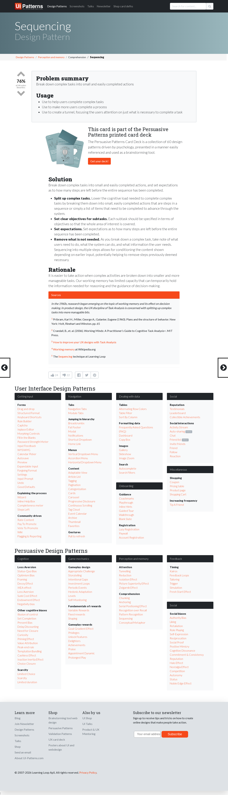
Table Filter (125, 413)
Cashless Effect (26, 655)
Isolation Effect (128, 579)
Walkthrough (126, 514)
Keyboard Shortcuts (29, 417)
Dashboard (125, 435)
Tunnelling (125, 571)
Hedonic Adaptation (80, 591)
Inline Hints (125, 506)
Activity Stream (179, 427)
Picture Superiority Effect (134, 583)
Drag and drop (25, 409)
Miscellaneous (178, 469)
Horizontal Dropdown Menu (84, 462)
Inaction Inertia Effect (30, 659)
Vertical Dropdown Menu (83, 454)
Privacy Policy (88, 772)
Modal (72, 431)
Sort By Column (128, 417)
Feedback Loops (179, 575)
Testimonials (177, 409)
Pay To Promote (27, 524)
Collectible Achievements (185, 417)
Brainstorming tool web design (62, 720)
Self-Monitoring (77, 600)
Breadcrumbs (76, 423)
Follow (173, 452)
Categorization (77, 489)
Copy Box (124, 439)
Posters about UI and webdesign (61, 747)
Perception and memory (51, 57)
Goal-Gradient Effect (81, 628)
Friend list (175, 439)
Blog (17, 718)
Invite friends (177, 443)
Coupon (174, 482)
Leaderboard (178, 413)
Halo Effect (176, 662)
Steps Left (23, 509)
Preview (22, 462)
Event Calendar (77, 513)
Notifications (75, 435)
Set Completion (26, 618)
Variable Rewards (78, 610)
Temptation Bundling (29, 651)
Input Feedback (26, 445)
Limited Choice (26, 674)
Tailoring (174, 579)
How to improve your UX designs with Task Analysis (84, 342)
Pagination (74, 484)
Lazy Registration (129, 529)
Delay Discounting (27, 626)
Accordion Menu (78, 458)
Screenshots (77, 6)
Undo (20, 482)
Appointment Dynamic (81, 653)
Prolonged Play (77, 657)
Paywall (123, 533)
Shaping (72, 618)
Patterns (57, 6)
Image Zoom (126, 458)
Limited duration (27, 682)
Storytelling (75, 575)
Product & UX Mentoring (90, 731)
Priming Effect (25, 639)
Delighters (74, 641)
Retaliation (176, 626)
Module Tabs (76, 413)
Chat (173, 435)
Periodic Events (77, 587)
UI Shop (87, 718)
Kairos (173, 571)
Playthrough (126, 502)
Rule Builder (24, 421)
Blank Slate (125, 519)
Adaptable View (77, 472)
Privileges (73, 632)
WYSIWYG (23, 450)
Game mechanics (78, 558)
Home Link (74, 443)
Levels (72, 595)
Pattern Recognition (131, 614)
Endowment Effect (28, 600)
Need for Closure (27, 630)
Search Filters (127, 472)
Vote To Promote (27, 528)
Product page (178, 490)
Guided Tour (126, 510)
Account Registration (131, 537)
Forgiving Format (27, 470)
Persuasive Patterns (60, 728)
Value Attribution (27, 643)
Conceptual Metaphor (132, 622)
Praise (72, 649)
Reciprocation (178, 638)
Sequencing (65, 356)
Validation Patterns (60, 733)
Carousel (73, 497)
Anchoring (125, 602)
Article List (74, 476)
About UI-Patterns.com (29, 758)
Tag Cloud (74, 509)
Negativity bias (26, 604)
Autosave (23, 458)
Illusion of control (27, 614)
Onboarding (126, 486)
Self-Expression (179, 634)
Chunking (124, 598)
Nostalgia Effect (179, 667)
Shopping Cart (178, 494)
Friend (173, 448)
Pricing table (177, 486)
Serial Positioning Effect (133, 606)
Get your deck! (99, 161)
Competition (177, 671)
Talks (90, 6)
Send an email (23, 752)
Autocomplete (127, 468)
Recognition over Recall (133, 610)
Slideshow (125, 454)
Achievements (76, 645)
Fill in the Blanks (26, 437)
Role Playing (177, 630)
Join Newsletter (24, 723)
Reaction (175, 456)
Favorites (73, 526)
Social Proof (177, 642)
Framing (22, 579)
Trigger (174, 583)
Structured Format (28, 413)
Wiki (19, 532)
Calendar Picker (26, 454)
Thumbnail (74, 521)
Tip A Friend (177, 504)
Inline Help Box (26, 501)
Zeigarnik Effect (128, 587)
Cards (72, 493)
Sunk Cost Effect (27, 595)
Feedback (176, 558)
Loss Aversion (25, 591)
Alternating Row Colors (133, 409)
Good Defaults (26, 486)
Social (173, 396)
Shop (18, 746)
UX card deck (56, 739)
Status (173, 679)
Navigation (74, 396)
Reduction (125, 575)
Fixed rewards (76, 614)
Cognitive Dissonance (182, 650)
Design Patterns (25, 57)
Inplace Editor (25, 429)
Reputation (176, 658)
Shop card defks (123, 6)
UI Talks (87, 723)
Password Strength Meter (32, 441)
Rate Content (25, 519)
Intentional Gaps (78, 579)
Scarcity (22, 678)
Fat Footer (74, 427)
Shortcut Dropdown (80, 439)
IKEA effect (24, 587)
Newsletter (104, 6)
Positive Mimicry (179, 646)
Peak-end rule (25, 647)
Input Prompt (25, 478)
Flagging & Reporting (29, 536)
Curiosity (22, 634)
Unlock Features (77, 636)
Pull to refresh (76, 536)
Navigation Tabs (77, 409)
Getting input (25, 396)
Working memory (64, 349)
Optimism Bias (26, 575)
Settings (22, 474)
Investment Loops (79, 583)
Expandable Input (27, 466)
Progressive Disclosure (81, 501)
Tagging (72, 480)
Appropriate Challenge (81, 571)
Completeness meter (30, 505)
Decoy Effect (25, 583)
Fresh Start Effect (180, 591)
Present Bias (24, 622)
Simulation (176, 587)
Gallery (123, 450)
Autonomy (176, 675)
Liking (173, 621)
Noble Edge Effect (180, 683)
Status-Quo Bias (27, 571)
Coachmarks (126, 498)
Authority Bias (178, 617)
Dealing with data (129, 396)
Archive (72, 517)
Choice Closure (26, 663)
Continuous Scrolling (80, 505)
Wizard (21, 497)
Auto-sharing (177, 431)
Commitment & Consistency (187, 654)
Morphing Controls (28, 433)
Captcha (22, 425)
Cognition (23, 558)
